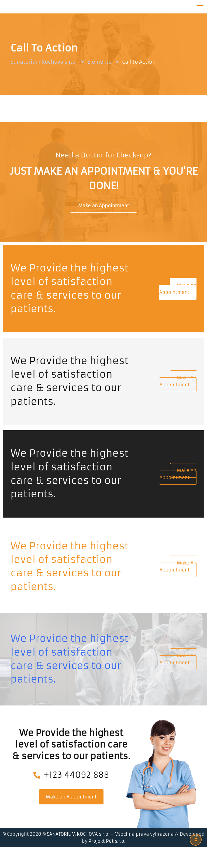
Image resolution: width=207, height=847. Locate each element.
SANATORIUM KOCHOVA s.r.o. (79, 834)
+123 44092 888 (71, 775)
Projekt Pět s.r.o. (106, 841)
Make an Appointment (103, 205)
